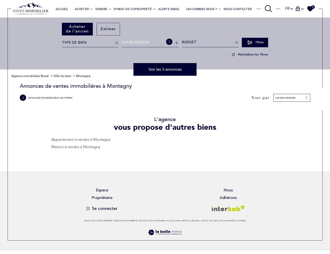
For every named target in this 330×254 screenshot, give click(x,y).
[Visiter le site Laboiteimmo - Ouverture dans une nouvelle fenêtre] (165, 237)
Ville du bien (62, 76)
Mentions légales (190, 220)
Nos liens (213, 220)
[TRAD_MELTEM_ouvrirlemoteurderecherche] (268, 8)
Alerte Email (169, 9)
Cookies (241, 221)
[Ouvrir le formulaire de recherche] (255, 42)
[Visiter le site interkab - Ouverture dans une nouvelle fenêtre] (228, 208)
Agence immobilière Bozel (30, 76)
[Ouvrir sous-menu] (91, 9)
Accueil (62, 9)
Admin (204, 220)
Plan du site (173, 220)
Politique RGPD (227, 220)
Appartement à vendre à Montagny (80, 139)
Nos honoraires (156, 220)
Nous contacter (238, 9)
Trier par (260, 98)
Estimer (108, 29)
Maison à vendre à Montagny (75, 147)
